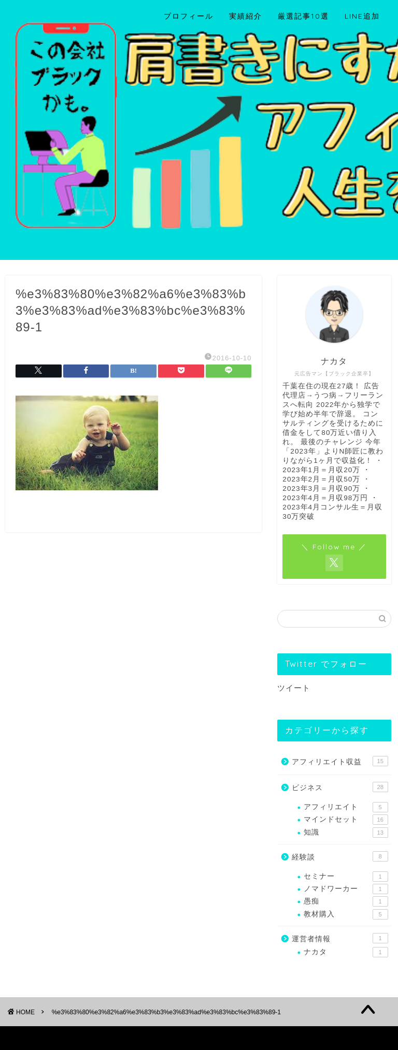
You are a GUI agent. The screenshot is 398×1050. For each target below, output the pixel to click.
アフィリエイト (346, 807)
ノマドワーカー (346, 889)
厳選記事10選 (303, 16)
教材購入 (346, 914)
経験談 (340, 856)
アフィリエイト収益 (340, 761)
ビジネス (340, 787)
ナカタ (346, 952)
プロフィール (189, 16)
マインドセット (346, 819)
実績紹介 (245, 16)
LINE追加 (362, 16)
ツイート (293, 687)
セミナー (346, 876)
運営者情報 (340, 938)
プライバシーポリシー (55, 1037)
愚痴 (346, 901)
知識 (346, 832)
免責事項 (114, 1037)
